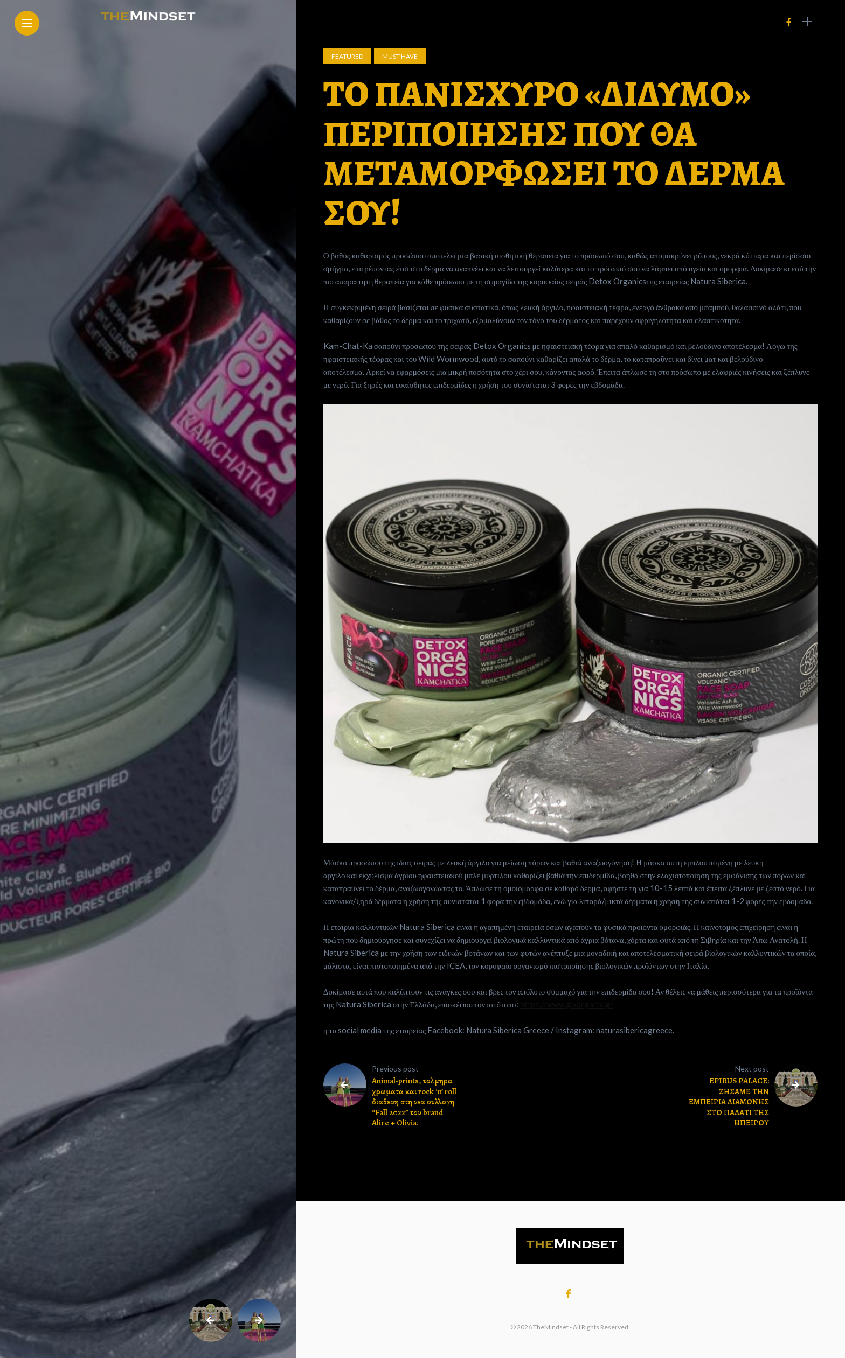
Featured (347, 56)
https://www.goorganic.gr (566, 1004)
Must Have (400, 56)
